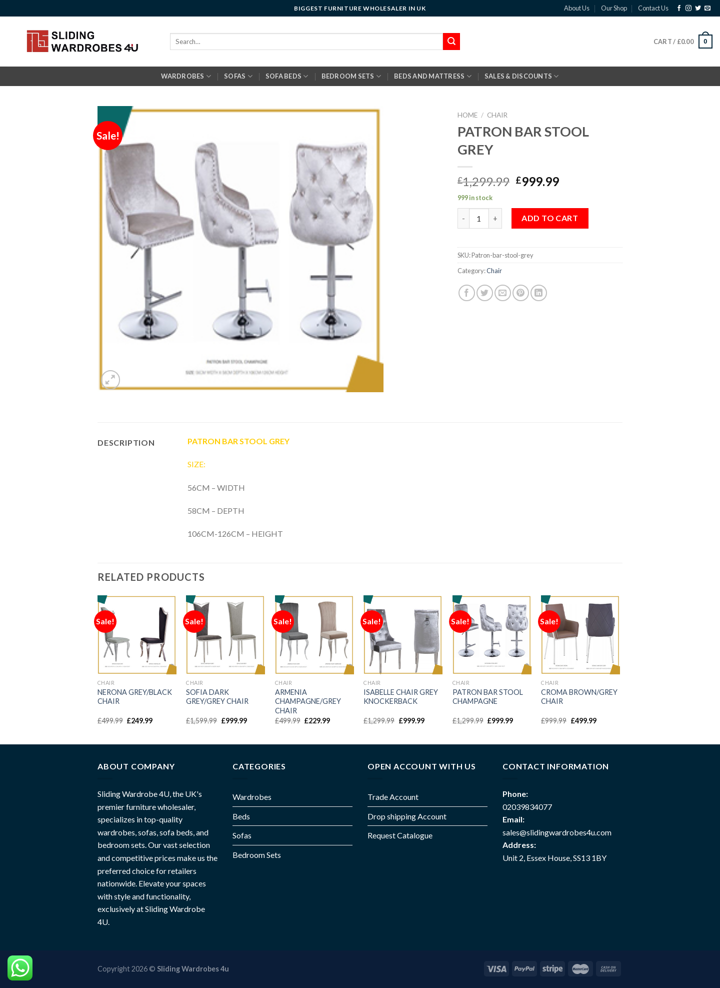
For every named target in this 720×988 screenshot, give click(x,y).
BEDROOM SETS (352, 76)
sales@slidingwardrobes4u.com (557, 832)
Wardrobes (186, 76)
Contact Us (653, 8)
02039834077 (527, 806)
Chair (497, 115)
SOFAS (238, 76)
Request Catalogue (400, 835)
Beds (241, 816)
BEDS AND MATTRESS (433, 76)
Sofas (242, 835)
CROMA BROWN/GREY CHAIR (579, 697)
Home (468, 115)
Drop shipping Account (407, 816)
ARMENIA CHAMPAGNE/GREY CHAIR (308, 701)
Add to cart (550, 218)
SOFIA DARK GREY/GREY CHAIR (217, 697)
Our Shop (614, 8)
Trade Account (393, 796)
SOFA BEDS (287, 76)
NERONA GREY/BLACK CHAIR (135, 697)
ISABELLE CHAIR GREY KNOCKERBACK (401, 697)
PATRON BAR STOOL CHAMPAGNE (487, 697)
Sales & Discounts (521, 76)
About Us (577, 8)
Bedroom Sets (256, 854)
